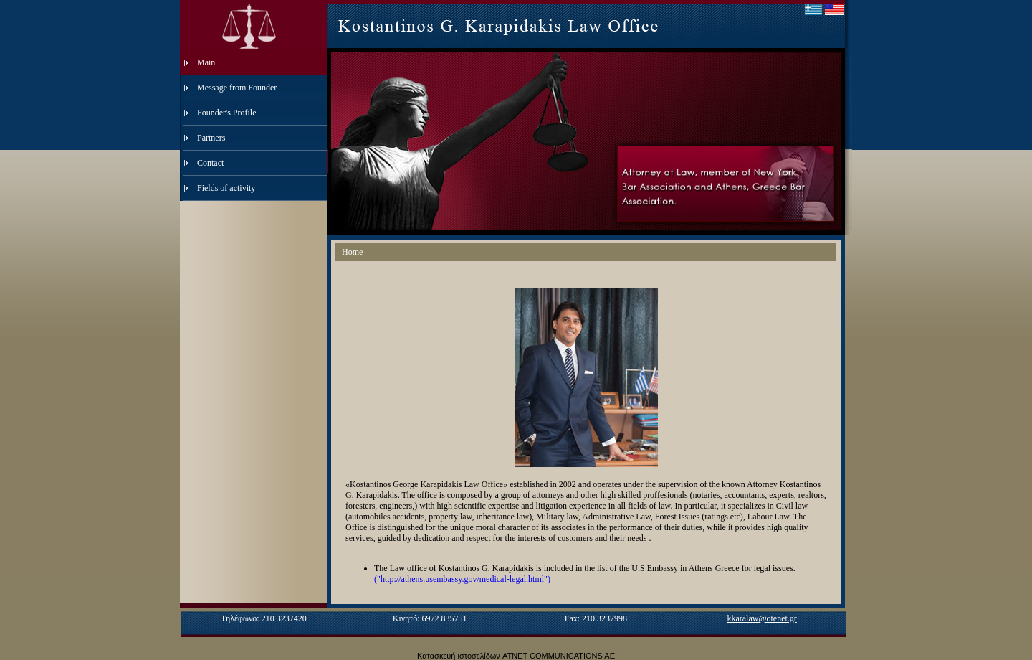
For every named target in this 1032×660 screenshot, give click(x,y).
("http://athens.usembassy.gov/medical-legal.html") (462, 579)
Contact (210, 163)
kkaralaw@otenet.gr (761, 618)
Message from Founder (237, 87)
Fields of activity (226, 188)
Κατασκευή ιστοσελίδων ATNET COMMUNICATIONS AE (516, 655)
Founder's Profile (227, 113)
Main (206, 62)
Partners (211, 138)
